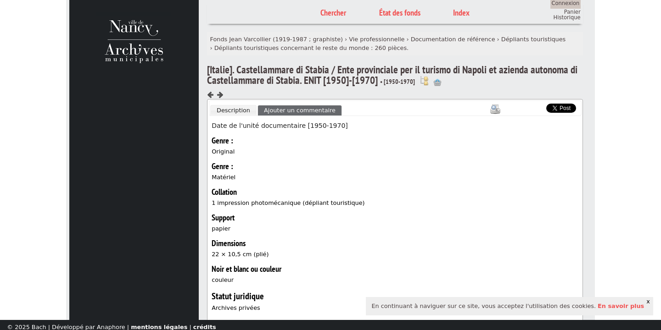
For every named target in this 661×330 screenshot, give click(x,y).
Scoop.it (532, 107)
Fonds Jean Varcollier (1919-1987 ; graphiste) (276, 39)
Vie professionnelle (376, 39)
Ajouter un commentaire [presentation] (300, 110)
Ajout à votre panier (437, 82)
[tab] (233, 110)
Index (461, 12)
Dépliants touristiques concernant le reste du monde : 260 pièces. (311, 47)
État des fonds (399, 12)
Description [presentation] (233, 110)
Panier (572, 12)
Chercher (333, 12)
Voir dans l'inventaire (424, 80)
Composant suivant (220, 95)
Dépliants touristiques (533, 39)
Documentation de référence (453, 39)
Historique (567, 17)
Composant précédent (210, 95)
